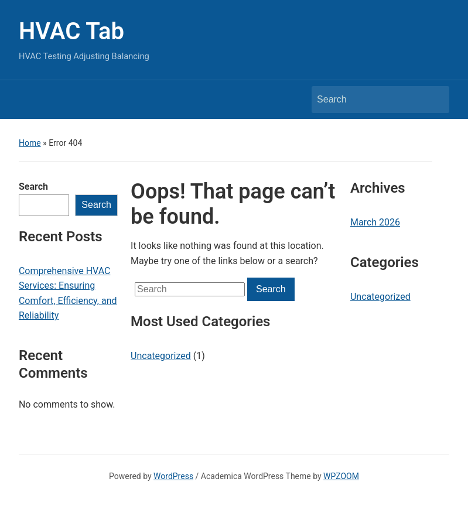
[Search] (369, 99)
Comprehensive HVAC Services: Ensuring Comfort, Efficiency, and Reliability (68, 293)
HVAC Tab (71, 31)
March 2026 (375, 222)
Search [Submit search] (434, 99)
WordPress (173, 476)
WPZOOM (341, 476)
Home (30, 143)
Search (33, 186)
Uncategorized (161, 355)
